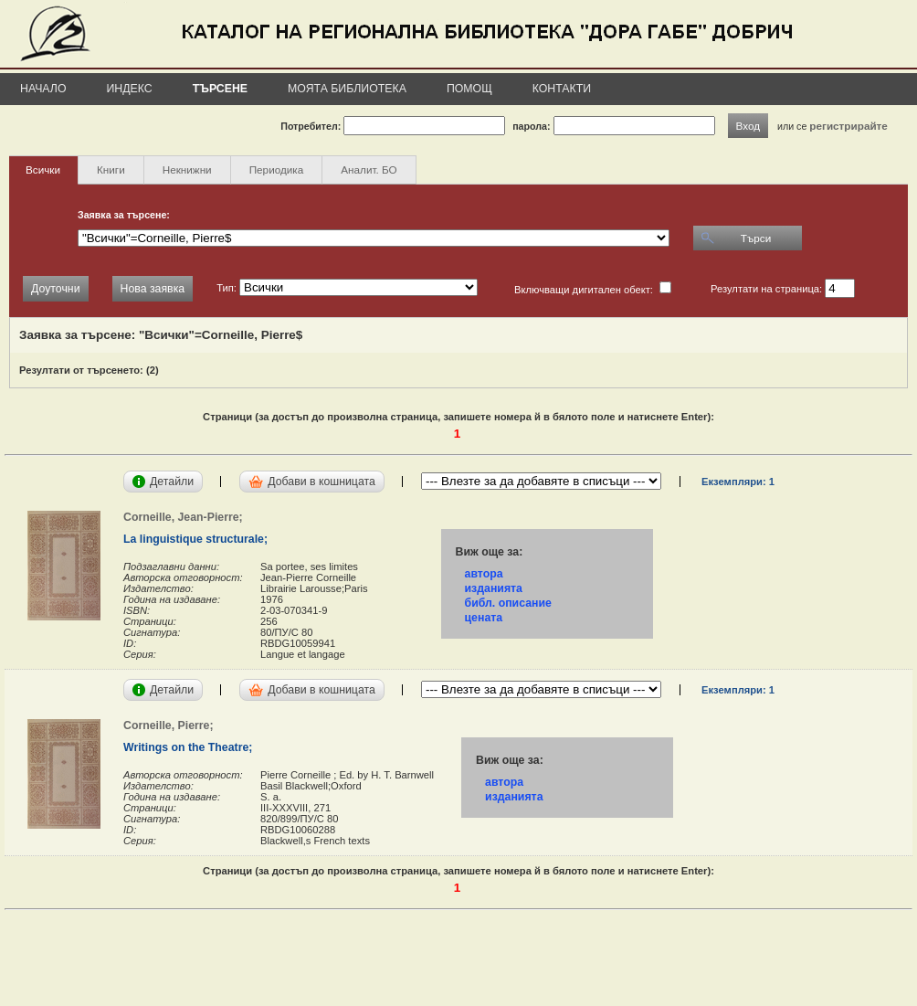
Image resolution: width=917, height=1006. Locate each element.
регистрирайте (848, 126)
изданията (493, 588)
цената (484, 617)
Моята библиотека (347, 88)
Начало (43, 88)
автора (484, 573)
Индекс (130, 88)
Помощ (469, 88)
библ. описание (508, 603)
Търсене (220, 88)
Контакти (561, 88)
